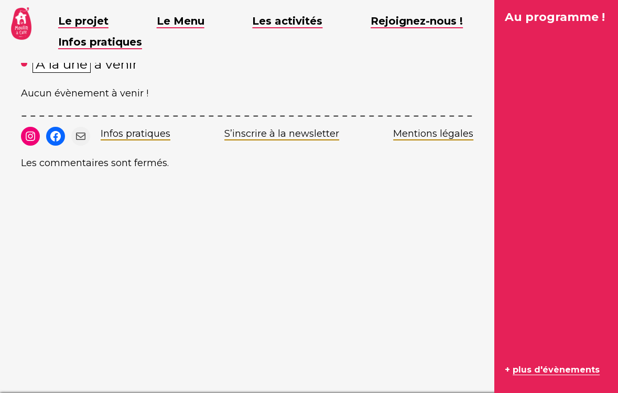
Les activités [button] (295, 21)
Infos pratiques (135, 133)
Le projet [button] (91, 21)
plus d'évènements (556, 370)
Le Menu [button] (188, 21)
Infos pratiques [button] (108, 42)
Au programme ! (555, 17)
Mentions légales (433, 133)
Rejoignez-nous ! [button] (425, 21)
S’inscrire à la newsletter (281, 133)
